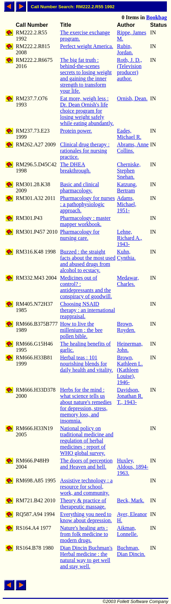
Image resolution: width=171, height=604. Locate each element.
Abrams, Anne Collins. (132, 148)
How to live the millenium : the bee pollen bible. (81, 330)
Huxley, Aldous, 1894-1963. (132, 467)
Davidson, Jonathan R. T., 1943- (130, 396)
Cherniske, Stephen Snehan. (129, 170)
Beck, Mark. (130, 500)
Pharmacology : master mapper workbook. (85, 221)
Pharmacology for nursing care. (79, 235)
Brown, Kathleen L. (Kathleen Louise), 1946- (130, 370)
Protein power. (76, 131)
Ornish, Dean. (132, 98)
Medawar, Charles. (128, 281)
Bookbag (156, 17)
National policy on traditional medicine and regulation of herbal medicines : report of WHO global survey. (86, 440)
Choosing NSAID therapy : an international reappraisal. (87, 310)
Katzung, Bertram (127, 187)
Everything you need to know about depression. (86, 517)
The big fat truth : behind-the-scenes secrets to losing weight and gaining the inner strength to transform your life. (86, 75)
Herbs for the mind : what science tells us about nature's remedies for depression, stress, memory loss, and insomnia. (85, 405)
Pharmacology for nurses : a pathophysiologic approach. (87, 204)
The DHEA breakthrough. (75, 167)
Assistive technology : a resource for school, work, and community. (86, 487)
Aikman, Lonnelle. (127, 531)
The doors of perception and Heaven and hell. (86, 464)
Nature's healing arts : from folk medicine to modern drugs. (84, 534)
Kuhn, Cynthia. (126, 255)
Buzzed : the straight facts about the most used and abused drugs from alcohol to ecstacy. (87, 261)
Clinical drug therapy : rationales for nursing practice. (84, 151)
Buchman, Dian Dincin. (131, 551)
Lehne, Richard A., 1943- (129, 238)
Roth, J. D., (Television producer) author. (129, 69)
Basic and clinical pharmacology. (79, 187)
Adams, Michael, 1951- (126, 204)
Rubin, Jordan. (125, 49)
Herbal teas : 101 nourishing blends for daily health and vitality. (86, 364)
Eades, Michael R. (129, 134)
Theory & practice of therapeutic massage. (83, 503)
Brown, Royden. (126, 327)
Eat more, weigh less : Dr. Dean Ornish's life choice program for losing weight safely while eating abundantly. (87, 111)
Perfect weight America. (86, 46)
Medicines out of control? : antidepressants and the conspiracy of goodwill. (86, 287)
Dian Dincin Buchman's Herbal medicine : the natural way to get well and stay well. (86, 557)
